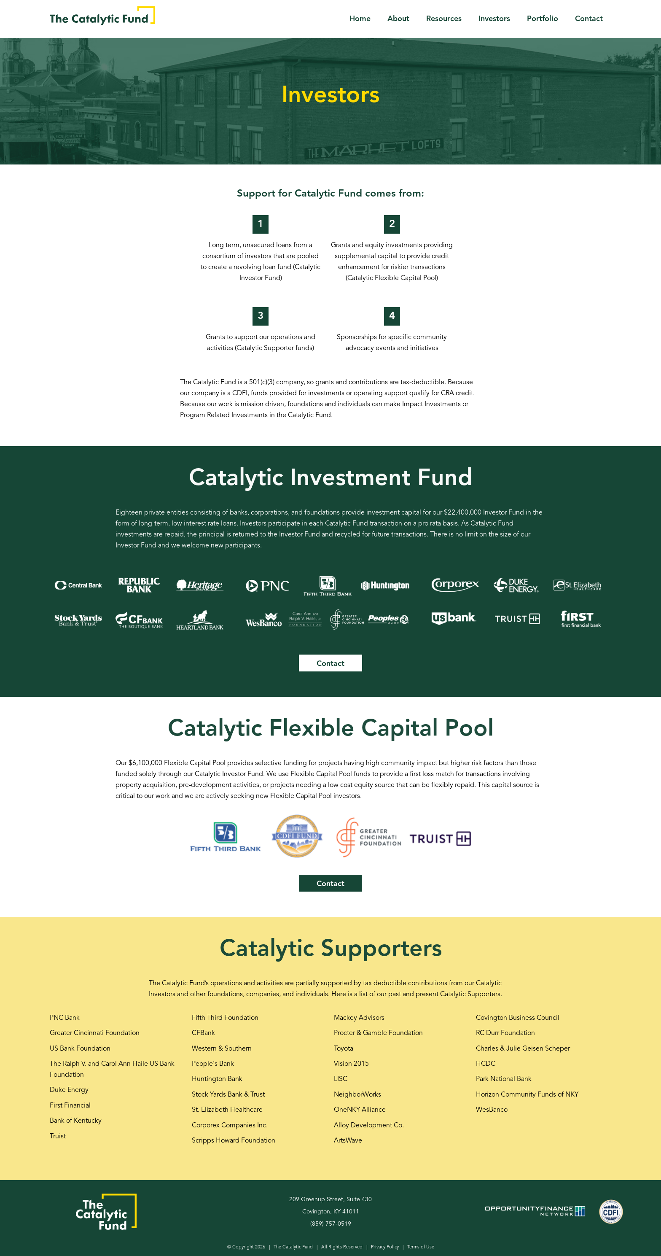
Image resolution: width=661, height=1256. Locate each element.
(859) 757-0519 (330, 1224)
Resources (444, 19)
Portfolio (542, 19)
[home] (102, 15)
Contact (589, 19)
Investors (494, 19)
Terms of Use (420, 1247)
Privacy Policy (385, 1247)
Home (360, 19)
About (398, 19)
